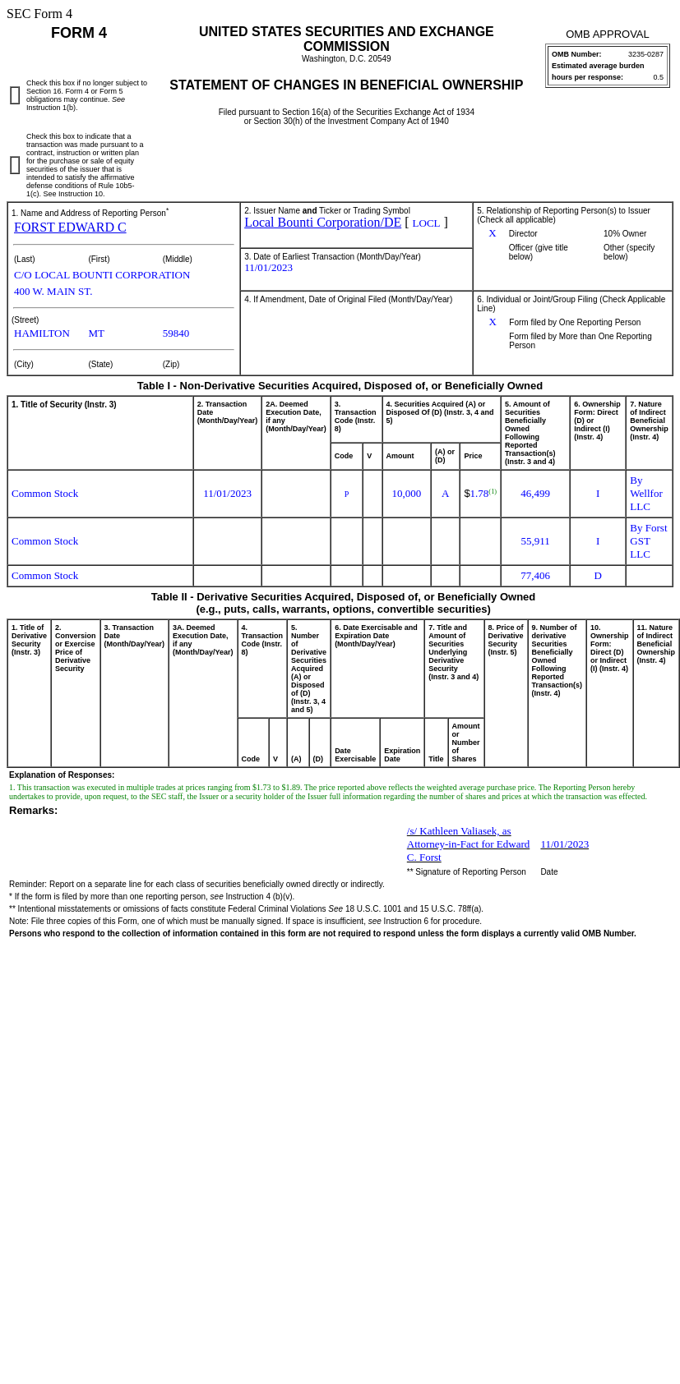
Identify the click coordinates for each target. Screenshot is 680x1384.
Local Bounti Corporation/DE (322, 222)
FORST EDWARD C (70, 227)
